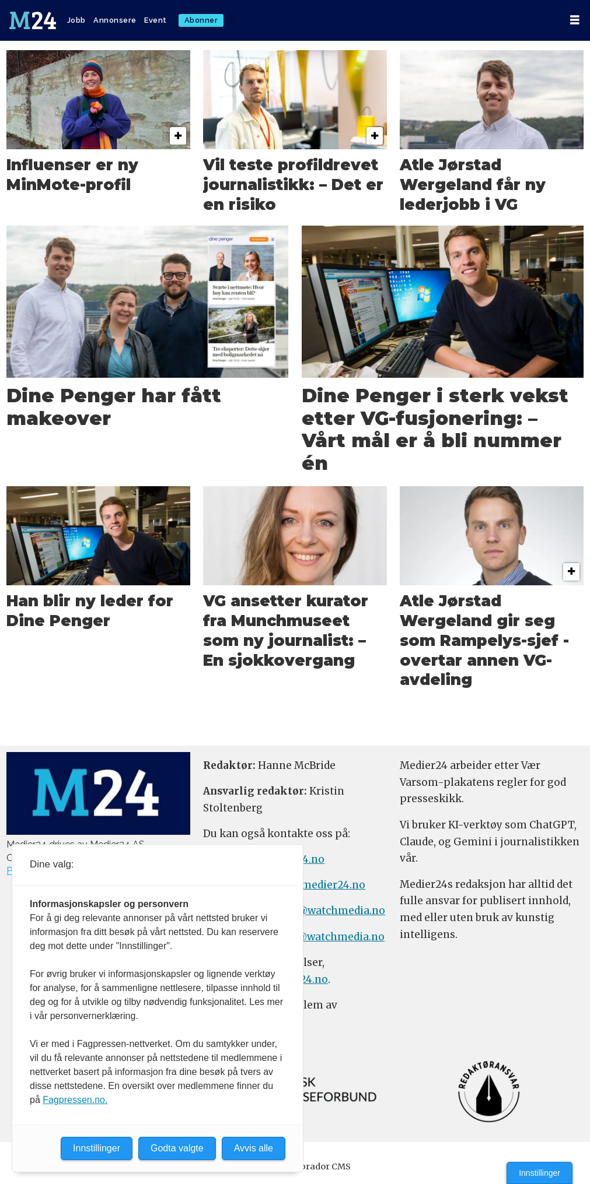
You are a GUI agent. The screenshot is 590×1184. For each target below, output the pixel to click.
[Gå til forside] (32, 20)
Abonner (201, 20)
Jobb (76, 20)
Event (155, 20)
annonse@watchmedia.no (319, 910)
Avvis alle (253, 1148)
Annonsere (115, 20)
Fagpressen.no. (75, 1100)
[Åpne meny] (575, 20)
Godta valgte (177, 1148)
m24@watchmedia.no (328, 936)
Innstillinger (539, 1173)
